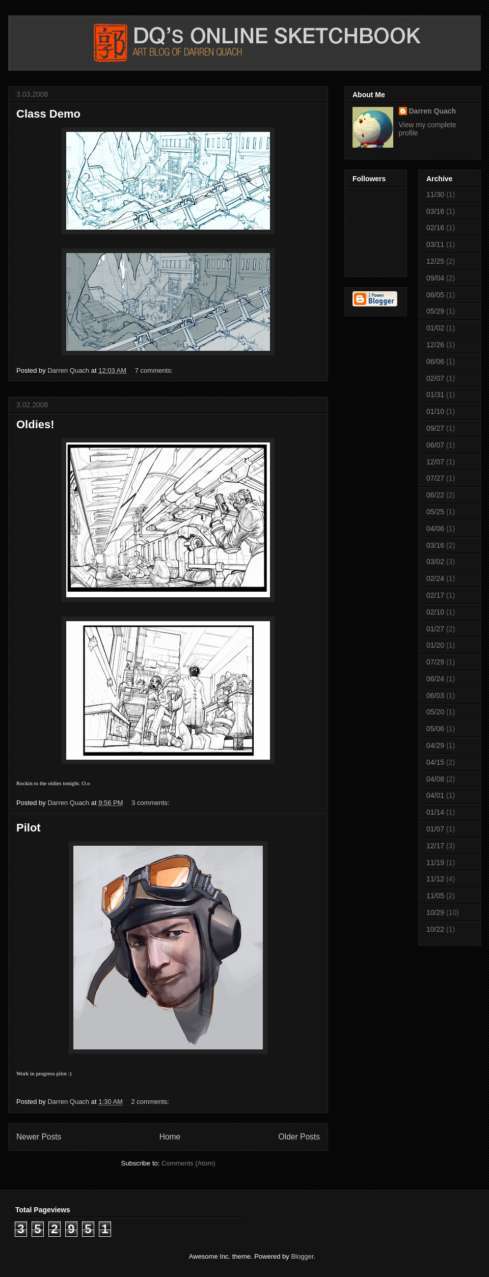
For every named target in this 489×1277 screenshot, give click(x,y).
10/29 (435, 912)
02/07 (435, 378)
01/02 (435, 328)
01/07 (435, 829)
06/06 (435, 361)
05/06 (435, 729)
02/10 (435, 612)
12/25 (435, 261)
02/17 (435, 595)
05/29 (435, 311)
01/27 (435, 629)
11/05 (435, 896)
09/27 (435, 428)
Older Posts (299, 1136)
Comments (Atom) (188, 1163)
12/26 (435, 345)
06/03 (435, 695)
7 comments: (155, 370)
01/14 (435, 812)
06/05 (435, 295)
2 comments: (151, 1101)
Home (170, 1136)
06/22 (435, 495)
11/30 (435, 194)
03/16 (435, 211)
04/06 (435, 528)
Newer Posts (38, 1136)
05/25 (435, 512)
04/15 (435, 762)
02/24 (435, 578)
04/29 (435, 745)
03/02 (435, 562)
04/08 (435, 779)
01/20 (435, 645)
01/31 (435, 395)
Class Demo (48, 113)
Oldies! (35, 424)
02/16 (435, 228)
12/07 (435, 462)
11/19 (435, 862)
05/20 (435, 712)
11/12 (435, 879)
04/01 (435, 795)
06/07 (435, 445)
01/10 (435, 411)
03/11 (435, 244)
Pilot (28, 827)
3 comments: (151, 803)
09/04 (435, 278)
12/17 (435, 846)
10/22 (435, 929)
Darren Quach (432, 111)
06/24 (435, 679)
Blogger (302, 1256)
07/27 (435, 478)
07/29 (435, 662)
